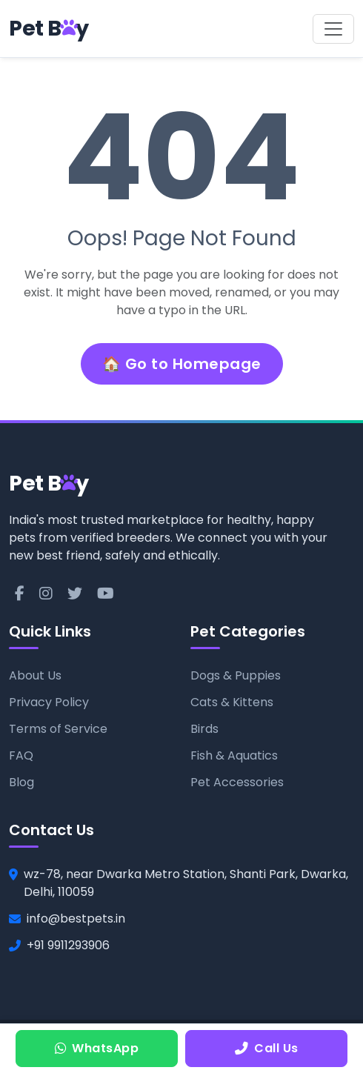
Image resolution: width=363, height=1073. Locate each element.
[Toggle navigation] (333, 29)
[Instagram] (46, 593)
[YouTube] (105, 593)
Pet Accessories (237, 782)
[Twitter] (74, 593)
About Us (35, 675)
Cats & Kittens (231, 702)
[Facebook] (19, 593)
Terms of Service (58, 728)
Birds (204, 728)
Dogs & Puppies (235, 675)
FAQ (21, 755)
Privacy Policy (49, 702)
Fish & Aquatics (234, 755)
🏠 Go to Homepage (182, 363)
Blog (21, 782)
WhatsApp (97, 1048)
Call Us (267, 1048)
